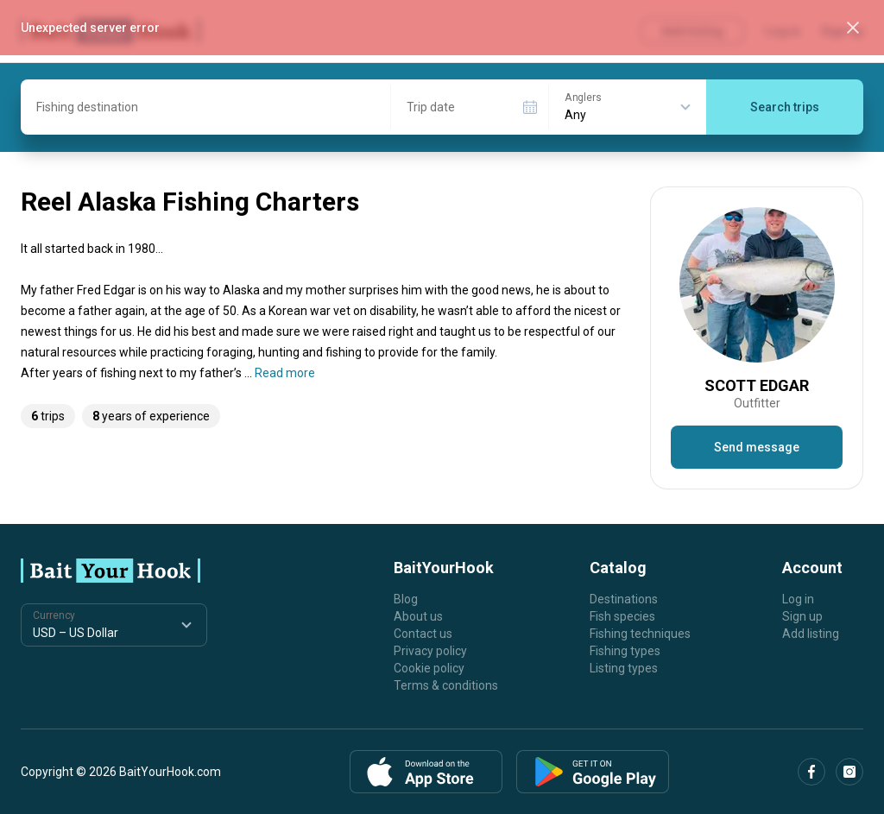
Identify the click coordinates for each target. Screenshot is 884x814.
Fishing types (625, 651)
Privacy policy (430, 651)
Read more (285, 373)
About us (418, 616)
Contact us (423, 633)
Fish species (622, 616)
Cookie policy (429, 668)
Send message (756, 447)
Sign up (802, 616)
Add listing (810, 633)
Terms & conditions (446, 685)
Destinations (624, 599)
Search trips (784, 107)
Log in (798, 599)
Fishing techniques (640, 633)
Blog (406, 599)
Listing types (624, 668)
